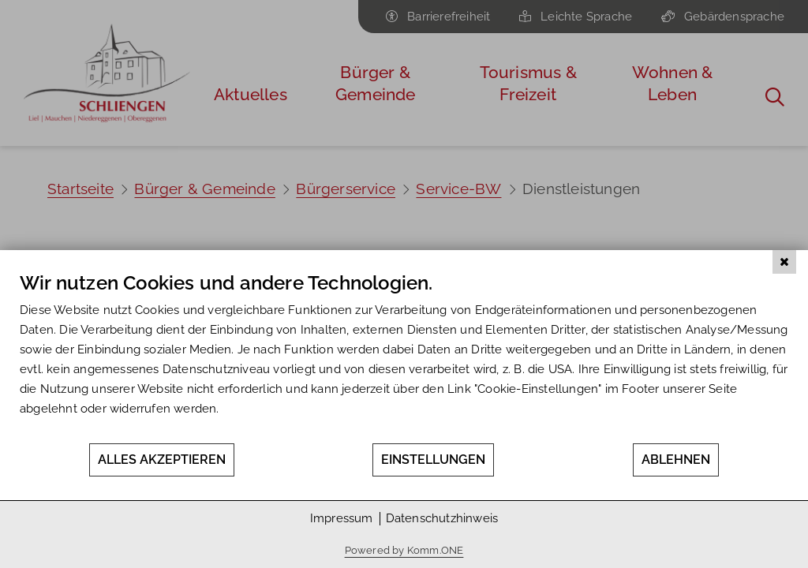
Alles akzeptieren (162, 459)
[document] (404, 356)
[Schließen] (784, 262)
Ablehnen (676, 459)
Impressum (341, 518)
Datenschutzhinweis (442, 518)
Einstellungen (433, 459)
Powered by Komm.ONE (404, 550)
